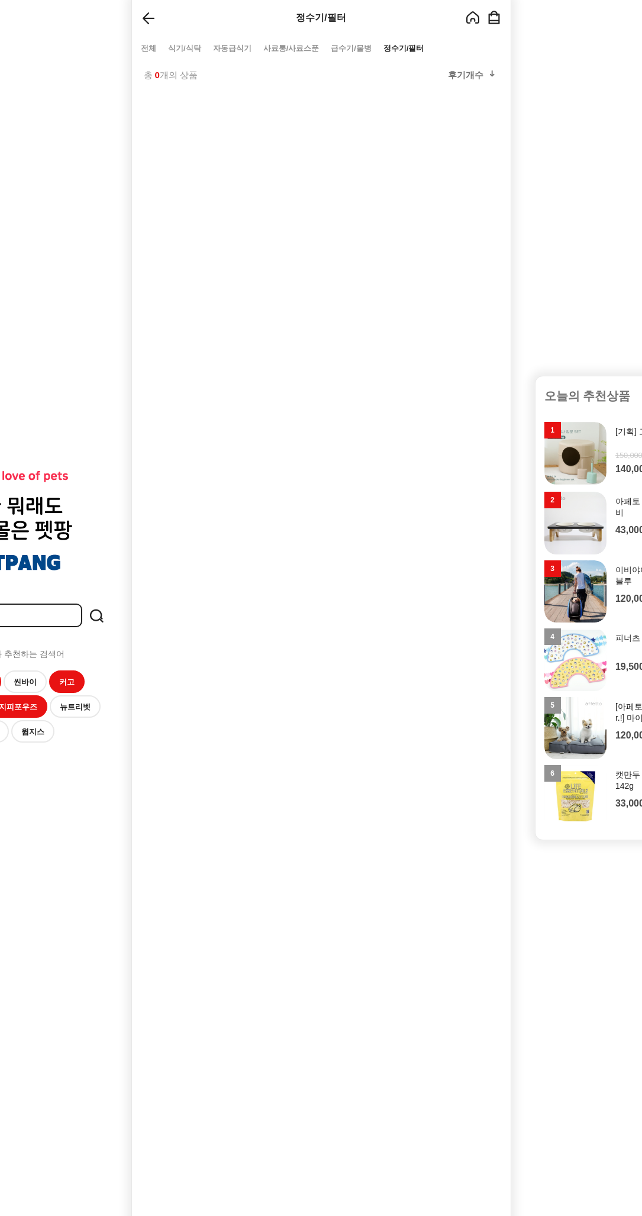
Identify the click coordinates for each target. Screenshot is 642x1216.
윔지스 (32, 731)
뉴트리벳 (75, 706)
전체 (148, 48)
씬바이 (25, 682)
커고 (67, 682)
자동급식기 (231, 48)
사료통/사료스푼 (291, 48)
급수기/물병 (351, 48)
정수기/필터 (403, 48)
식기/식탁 (184, 48)
